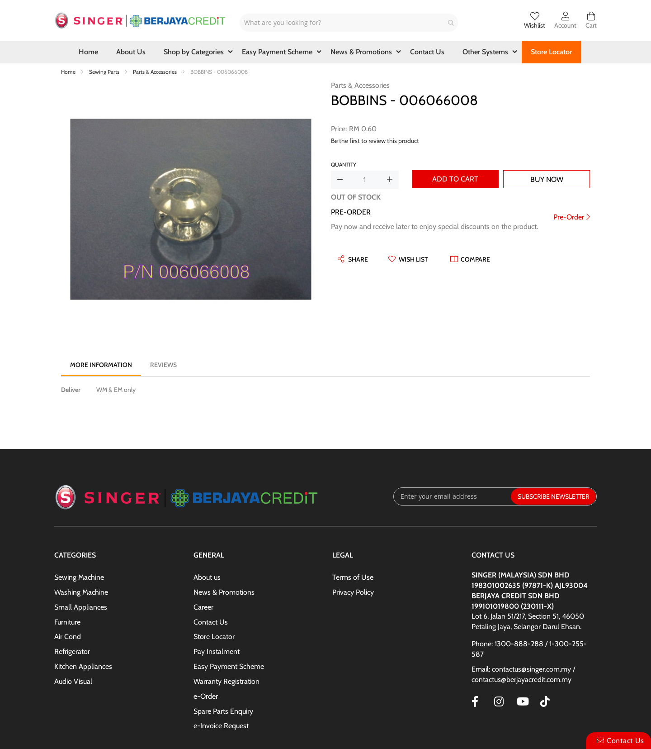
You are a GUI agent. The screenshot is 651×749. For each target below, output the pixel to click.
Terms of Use (352, 577)
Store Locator (214, 636)
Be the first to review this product (375, 141)
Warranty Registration (226, 681)
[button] (408, 259)
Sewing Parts (105, 71)
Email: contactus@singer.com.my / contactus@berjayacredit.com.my (523, 674)
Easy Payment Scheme (228, 666)
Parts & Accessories (155, 71)
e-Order (205, 696)
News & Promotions (224, 592)
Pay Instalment (216, 651)
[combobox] (349, 23)
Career (203, 607)
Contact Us (210, 622)
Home (69, 71)
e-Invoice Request (221, 725)
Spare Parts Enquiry (223, 711)
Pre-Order (568, 217)
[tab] (101, 364)
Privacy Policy (353, 592)
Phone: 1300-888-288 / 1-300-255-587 (529, 648)
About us (207, 577)
